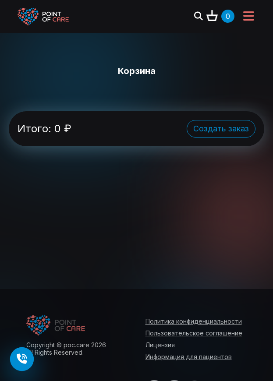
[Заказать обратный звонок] (22, 359)
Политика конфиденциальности (193, 321)
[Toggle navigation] (248, 17)
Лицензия (160, 345)
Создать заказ (221, 128)
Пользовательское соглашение (193, 333)
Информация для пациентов (188, 356)
